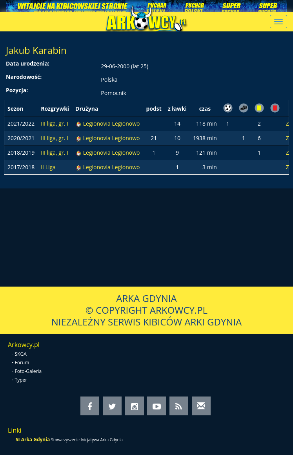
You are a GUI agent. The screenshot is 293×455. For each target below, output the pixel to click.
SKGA (21, 354)
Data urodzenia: (27, 63)
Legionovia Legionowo (111, 123)
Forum (22, 362)
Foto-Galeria (28, 371)
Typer (21, 379)
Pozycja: (17, 90)
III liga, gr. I (54, 123)
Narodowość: (24, 76)
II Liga (48, 167)
